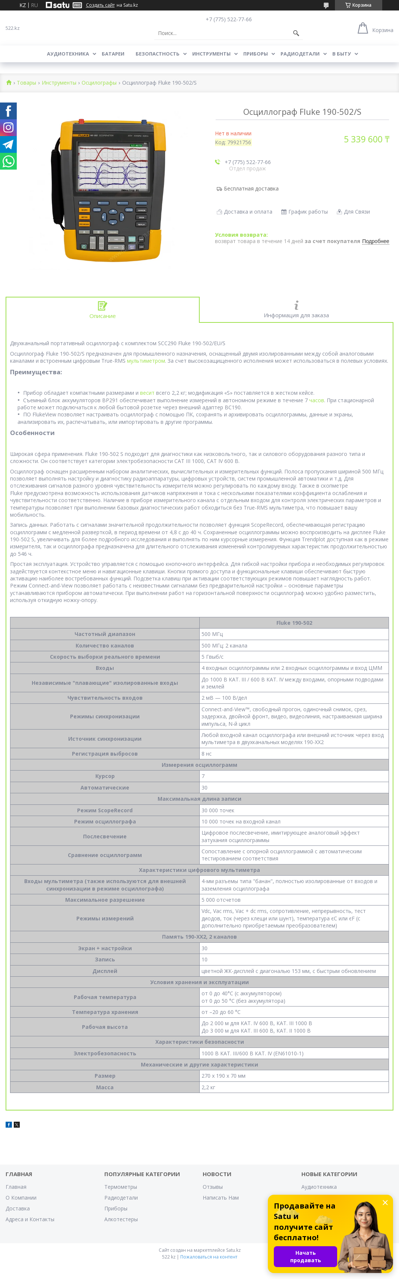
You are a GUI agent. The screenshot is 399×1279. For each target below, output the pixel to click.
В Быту (341, 53)
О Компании (21, 1197)
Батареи (113, 53)
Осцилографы (99, 83)
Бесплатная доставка (251, 188)
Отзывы (213, 1186)
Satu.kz (233, 1250)
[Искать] (296, 33)
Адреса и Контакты (30, 1219)
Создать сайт (100, 5)
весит (147, 392)
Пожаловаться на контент (208, 1257)
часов (316, 400)
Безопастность (158, 53)
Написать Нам (221, 1197)
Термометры (120, 1186)
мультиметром (146, 360)
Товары (26, 83)
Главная (16, 1186)
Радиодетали (300, 53)
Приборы (255, 53)
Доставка (18, 1208)
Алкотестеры (121, 1219)
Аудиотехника (68, 53)
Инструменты (211, 53)
